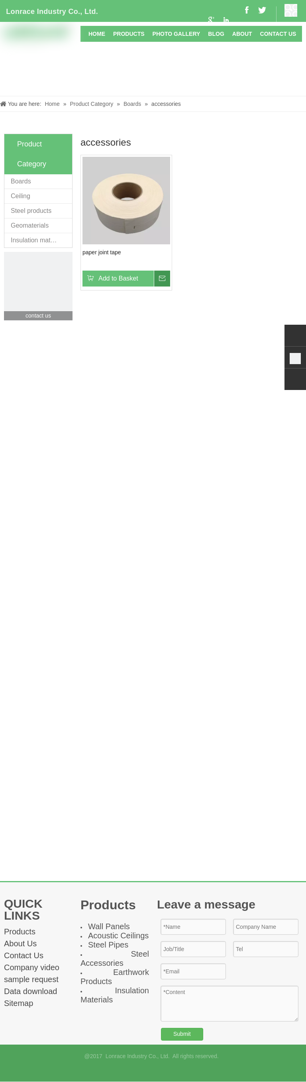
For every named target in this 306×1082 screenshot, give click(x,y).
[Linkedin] (160, 1071)
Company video (31, 967)
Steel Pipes (108, 944)
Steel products (31, 210)
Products (19, 931)
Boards (21, 181)
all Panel (110, 926)
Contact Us (23, 955)
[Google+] (146, 1071)
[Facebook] (133, 1071)
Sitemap (18, 1003)
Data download (30, 991)
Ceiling (20, 196)
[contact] (38, 286)
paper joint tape (101, 252)
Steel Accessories (114, 958)
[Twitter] (173, 1071)
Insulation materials (38, 240)
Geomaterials (30, 225)
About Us (20, 943)
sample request (31, 979)
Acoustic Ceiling (116, 935)
